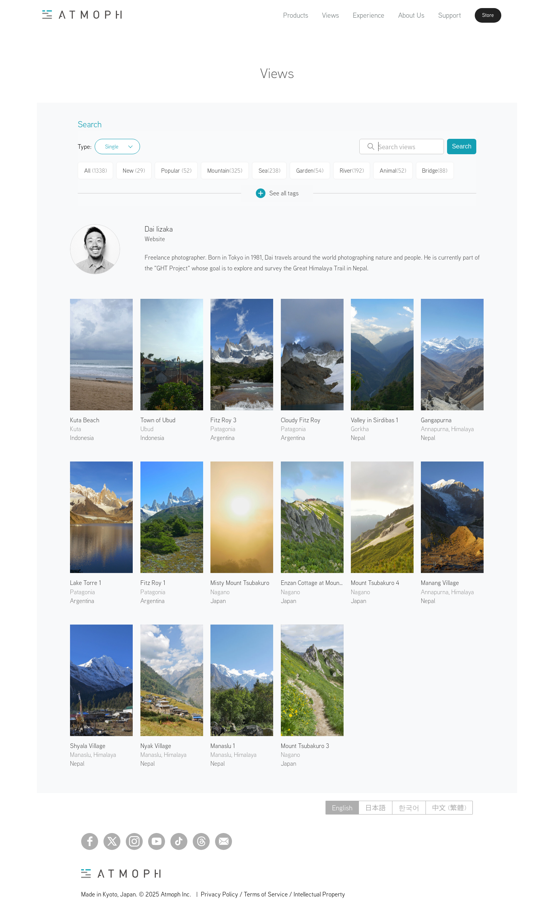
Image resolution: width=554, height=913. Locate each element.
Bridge (437, 170)
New (134, 170)
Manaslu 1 (222, 744)
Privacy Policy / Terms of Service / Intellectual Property (273, 892)
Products (281, 15)
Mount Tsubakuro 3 (305, 744)
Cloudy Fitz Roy (300, 418)
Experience (354, 15)
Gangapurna (436, 418)
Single (111, 146)
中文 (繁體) (449, 805)
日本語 (375, 805)
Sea (269, 170)
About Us (397, 15)
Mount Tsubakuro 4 (375, 581)
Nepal (358, 436)
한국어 (409, 805)
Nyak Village (155, 744)
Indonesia (82, 436)
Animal (394, 170)
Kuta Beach (84, 418)
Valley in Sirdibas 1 (374, 418)
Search (462, 146)
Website (155, 237)
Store (479, 15)
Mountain (225, 170)
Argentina (222, 436)
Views (316, 15)
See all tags (277, 191)
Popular (177, 170)
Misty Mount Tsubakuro (239, 581)
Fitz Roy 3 (223, 418)
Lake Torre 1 (85, 581)
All (96, 170)
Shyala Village (87, 744)
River (352, 170)
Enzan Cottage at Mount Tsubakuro (312, 581)
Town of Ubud (157, 418)
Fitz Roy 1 (152, 581)
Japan (218, 599)
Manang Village (440, 581)
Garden (311, 170)
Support (435, 15)
